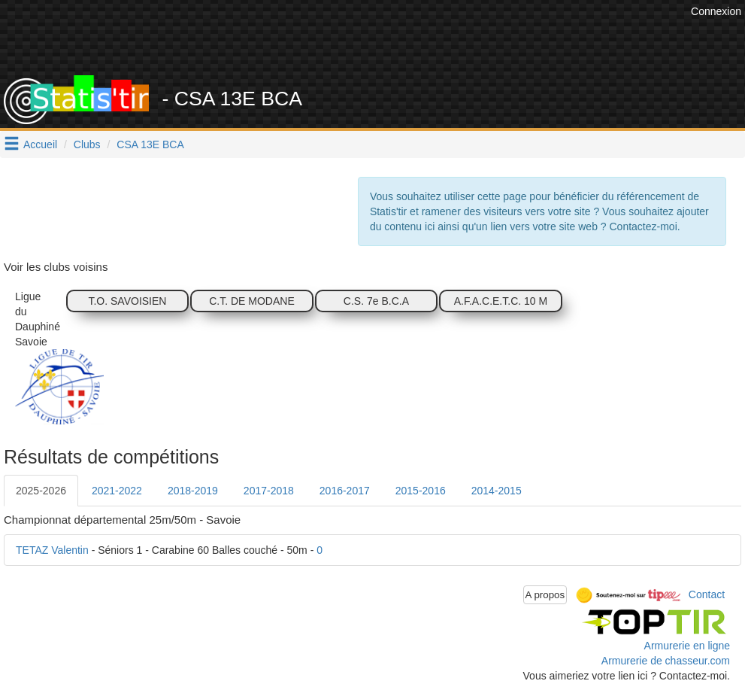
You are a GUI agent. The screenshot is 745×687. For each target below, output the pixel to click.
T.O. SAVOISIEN (127, 301)
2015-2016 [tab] (420, 491)
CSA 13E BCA (150, 144)
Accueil (40, 144)
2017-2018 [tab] (269, 491)
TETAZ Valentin (52, 550)
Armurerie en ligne (687, 646)
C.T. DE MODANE (252, 301)
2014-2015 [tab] (496, 491)
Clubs (87, 144)
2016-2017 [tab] (345, 491)
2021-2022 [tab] (117, 491)
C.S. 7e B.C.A (376, 301)
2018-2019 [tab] (193, 491)
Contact (707, 594)
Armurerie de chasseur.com (665, 661)
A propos (545, 594)
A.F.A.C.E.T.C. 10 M (500, 301)
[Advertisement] (413, 37)
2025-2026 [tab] (41, 491)
